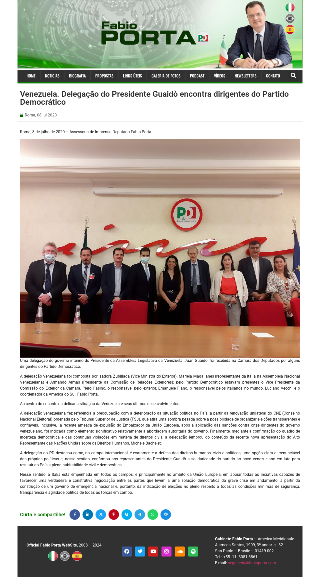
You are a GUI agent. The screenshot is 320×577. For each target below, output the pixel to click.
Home (31, 76)
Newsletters (245, 76)
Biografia (77, 76)
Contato (273, 76)
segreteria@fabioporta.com (252, 563)
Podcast (197, 76)
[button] (293, 76)
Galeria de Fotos (166, 76)
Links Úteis (132, 76)
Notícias (52, 76)
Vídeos (219, 76)
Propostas (104, 76)
